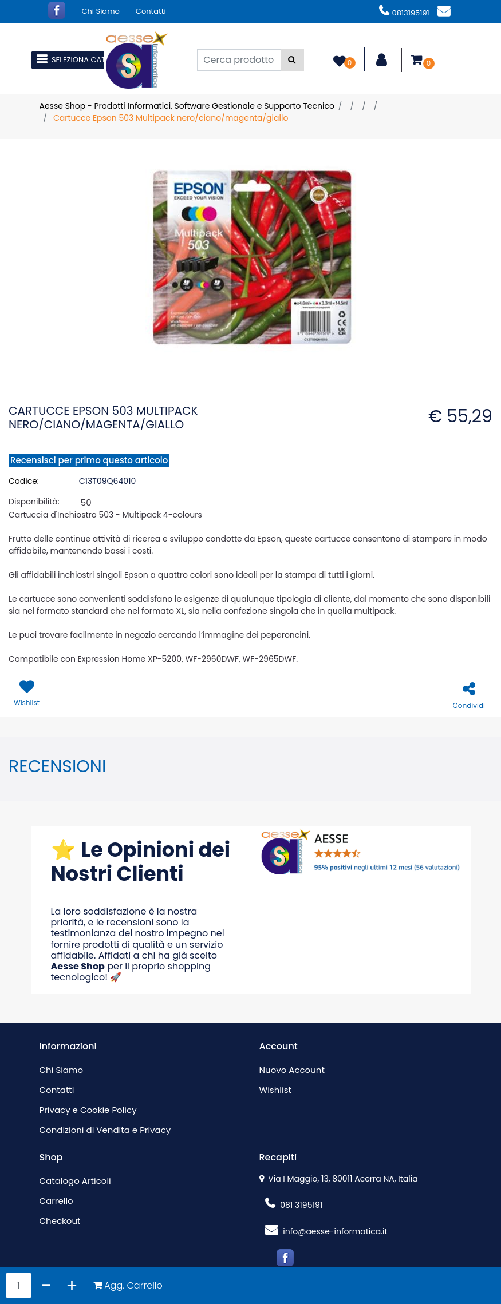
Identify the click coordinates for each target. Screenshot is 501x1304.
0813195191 (404, 12)
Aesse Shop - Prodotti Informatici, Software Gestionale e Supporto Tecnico (187, 106)
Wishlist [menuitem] (275, 1090)
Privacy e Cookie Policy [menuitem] (88, 1110)
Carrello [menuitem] (56, 1201)
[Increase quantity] (72, 1285)
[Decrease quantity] (46, 1285)
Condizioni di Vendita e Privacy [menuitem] (105, 1130)
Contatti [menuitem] (151, 11)
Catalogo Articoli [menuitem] (75, 1181)
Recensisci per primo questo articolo (89, 460)
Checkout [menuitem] (60, 1221)
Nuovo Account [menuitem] (292, 1070)
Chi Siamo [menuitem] (101, 11)
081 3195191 (294, 1205)
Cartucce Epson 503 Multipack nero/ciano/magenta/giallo (170, 118)
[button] (292, 60)
